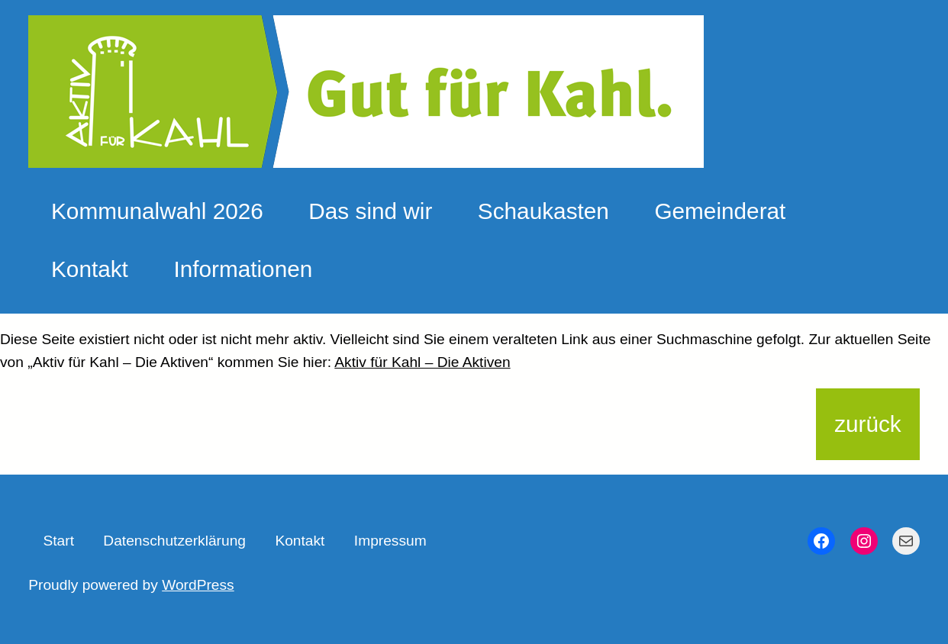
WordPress (198, 585)
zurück (867, 423)
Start (58, 541)
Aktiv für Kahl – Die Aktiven (422, 362)
